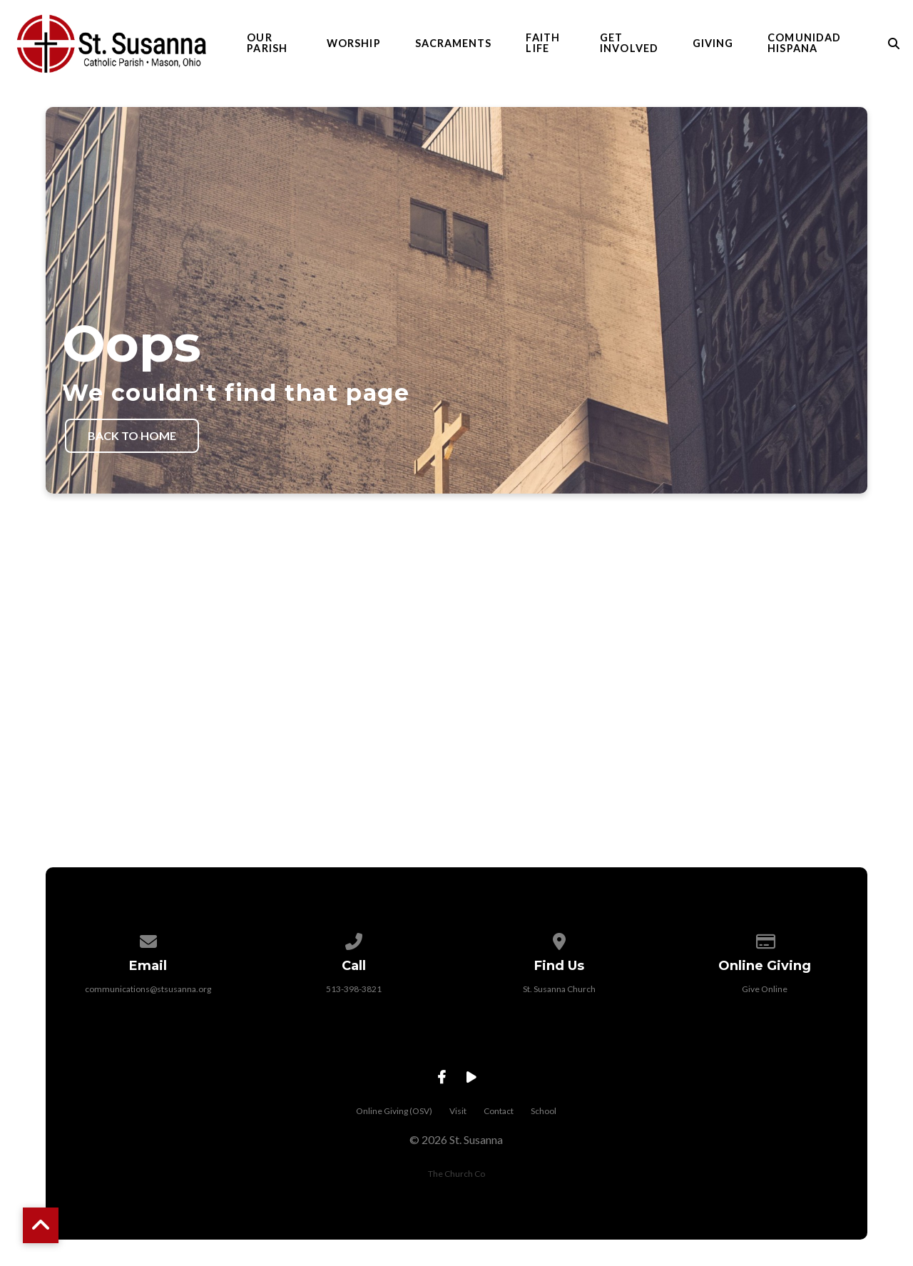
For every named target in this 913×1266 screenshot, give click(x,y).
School (543, 1128)
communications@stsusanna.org (148, 1006)
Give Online (764, 1006)
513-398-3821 (354, 1006)
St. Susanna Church (559, 1006)
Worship (354, 46)
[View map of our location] (559, 956)
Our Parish (267, 46)
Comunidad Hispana (804, 46)
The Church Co (456, 1190)
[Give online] (765, 956)
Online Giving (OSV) (394, 1128)
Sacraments (453, 46)
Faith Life (542, 46)
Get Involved (629, 46)
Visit (457, 1128)
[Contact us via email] (148, 956)
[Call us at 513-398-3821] (354, 956)
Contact (499, 1128)
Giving (713, 46)
